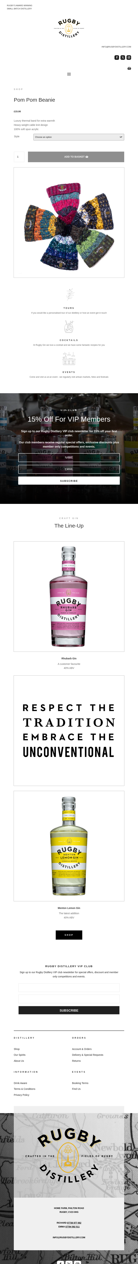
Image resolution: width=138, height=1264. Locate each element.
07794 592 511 (72, 1227)
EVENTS (69, 372)
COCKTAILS (69, 340)
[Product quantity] (19, 157)
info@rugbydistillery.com (116, 47)
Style (16, 136)
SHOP (69, 935)
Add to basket (74, 156)
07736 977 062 (74, 1223)
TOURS (69, 308)
